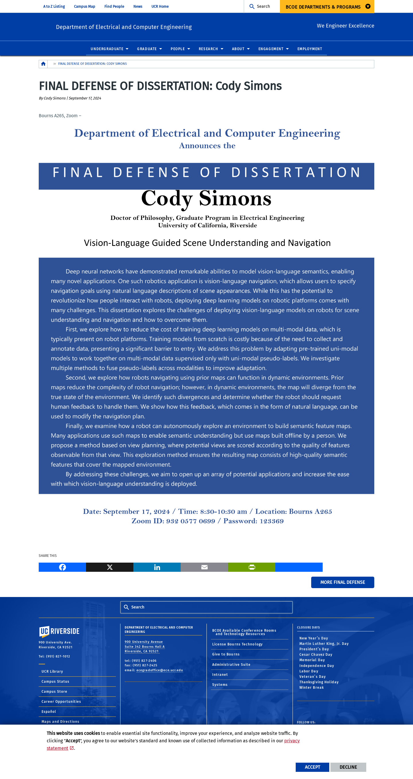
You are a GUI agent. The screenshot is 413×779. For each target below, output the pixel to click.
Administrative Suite (231, 665)
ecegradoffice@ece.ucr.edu (160, 670)
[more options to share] (299, 566)
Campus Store (54, 692)
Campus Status (55, 682)
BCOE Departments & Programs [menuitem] (323, 7)
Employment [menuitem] (309, 49)
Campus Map (84, 6)
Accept (312, 767)
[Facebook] (62, 566)
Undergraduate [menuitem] (107, 49)
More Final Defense (342, 582)
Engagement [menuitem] (271, 49)
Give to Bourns (226, 655)
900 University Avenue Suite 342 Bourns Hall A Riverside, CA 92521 (145, 646)
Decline (348, 767)
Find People (114, 6)
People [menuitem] (178, 49)
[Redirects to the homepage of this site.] (43, 64)
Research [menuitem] (208, 49)
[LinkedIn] (157, 566)
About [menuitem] (238, 49)
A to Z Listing (54, 6)
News (137, 6)
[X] (109, 566)
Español (49, 712)
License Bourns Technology (237, 645)
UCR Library (52, 672)
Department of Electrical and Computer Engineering (158, 26)
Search (263, 6)
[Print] (251, 566)
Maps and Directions (60, 722)
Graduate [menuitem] (147, 49)
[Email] (204, 566)
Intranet (220, 675)
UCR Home (160, 6)
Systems (220, 685)
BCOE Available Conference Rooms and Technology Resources (244, 632)
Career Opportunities (61, 702)
